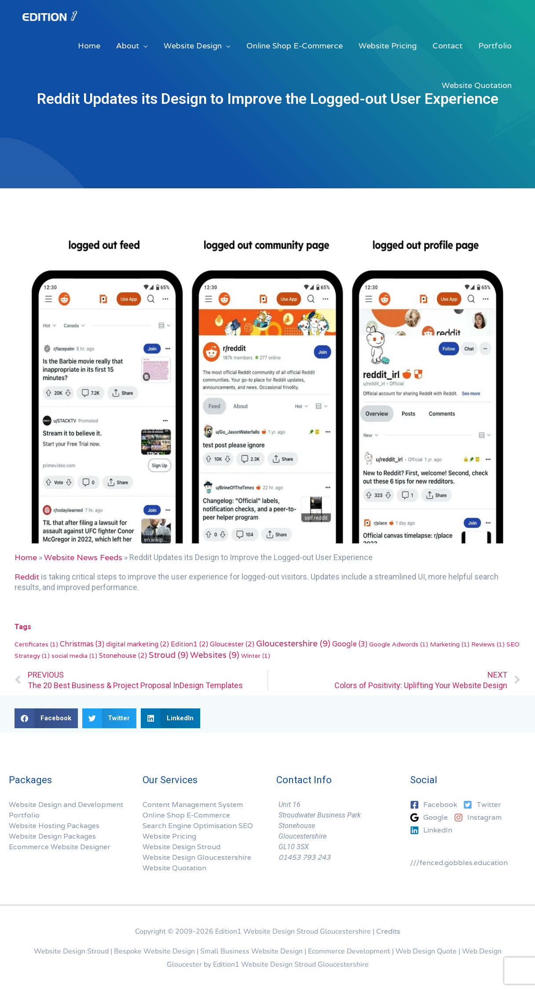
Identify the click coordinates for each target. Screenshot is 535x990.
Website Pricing (169, 836)
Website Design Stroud (181, 846)
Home (26, 557)
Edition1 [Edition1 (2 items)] (189, 643)
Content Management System (193, 804)
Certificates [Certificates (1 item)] (36, 644)
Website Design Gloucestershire (197, 857)
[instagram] (480, 817)
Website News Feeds (83, 557)
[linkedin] (431, 830)
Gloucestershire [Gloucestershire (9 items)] (293, 643)
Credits (388, 931)
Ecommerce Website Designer (59, 846)
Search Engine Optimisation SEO (198, 825)
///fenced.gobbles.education (459, 862)
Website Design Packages (52, 836)
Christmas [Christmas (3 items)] (82, 644)
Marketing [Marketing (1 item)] (449, 644)
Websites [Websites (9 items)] (214, 654)
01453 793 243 (304, 857)
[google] (431, 817)
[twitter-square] (484, 804)
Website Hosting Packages (54, 825)
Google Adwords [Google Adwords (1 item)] (398, 644)
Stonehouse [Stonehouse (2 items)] (123, 655)
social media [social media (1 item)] (74, 656)
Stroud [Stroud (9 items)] (168, 654)
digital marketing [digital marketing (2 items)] (137, 643)
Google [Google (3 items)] (349, 644)
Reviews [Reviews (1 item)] (488, 644)
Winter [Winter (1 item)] (255, 656)
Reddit (27, 577)
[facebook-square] (436, 804)
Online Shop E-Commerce (186, 815)
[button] (46, 718)
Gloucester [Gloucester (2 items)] (232, 643)
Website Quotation (174, 868)
